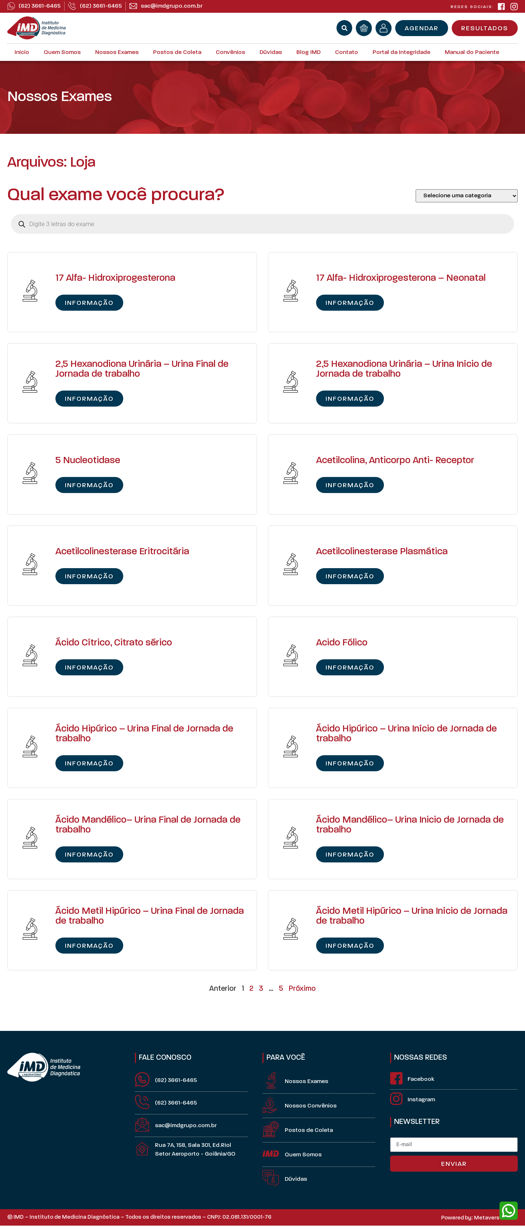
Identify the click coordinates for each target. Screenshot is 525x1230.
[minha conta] (384, 28)
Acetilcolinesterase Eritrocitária (122, 552)
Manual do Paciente (472, 52)
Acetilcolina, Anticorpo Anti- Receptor (395, 461)
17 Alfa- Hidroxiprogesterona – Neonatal (401, 278)
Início (22, 52)
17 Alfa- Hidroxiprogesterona (115, 278)
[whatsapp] (508, 1211)
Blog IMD (308, 52)
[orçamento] (364, 28)
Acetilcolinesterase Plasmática (382, 552)
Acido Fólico (342, 643)
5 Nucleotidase (87, 461)
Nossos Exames (117, 52)
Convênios (230, 52)
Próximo (302, 989)
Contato (346, 52)
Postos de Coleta (177, 52)
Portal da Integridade (401, 52)
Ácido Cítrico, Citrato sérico (113, 643)
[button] (344, 28)
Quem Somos (62, 52)
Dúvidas (271, 52)
